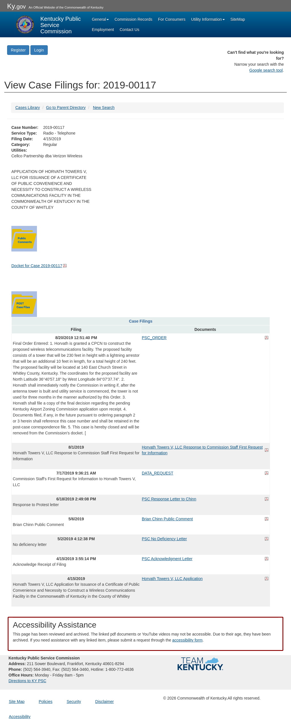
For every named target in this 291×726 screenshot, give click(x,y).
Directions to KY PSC (27, 680)
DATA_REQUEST (157, 473)
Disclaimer (104, 701)
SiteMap (237, 19)
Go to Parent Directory (66, 107)
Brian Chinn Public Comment (167, 519)
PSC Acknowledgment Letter (167, 558)
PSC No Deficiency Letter (164, 539)
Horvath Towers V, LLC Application (172, 578)
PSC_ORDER (154, 337)
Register (18, 50)
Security (74, 701)
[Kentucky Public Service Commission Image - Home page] (48, 24)
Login (39, 50)
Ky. (16, 6)
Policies (45, 701)
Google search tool (266, 70)
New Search (104, 107)
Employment (103, 29)
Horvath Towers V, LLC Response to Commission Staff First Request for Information (202, 450)
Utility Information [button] (208, 19)
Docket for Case (36, 265)
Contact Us (129, 29)
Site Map (16, 701)
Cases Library (27, 107)
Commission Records (133, 19)
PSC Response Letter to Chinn (169, 499)
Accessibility (19, 716)
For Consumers (171, 19)
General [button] (100, 19)
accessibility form (187, 640)
